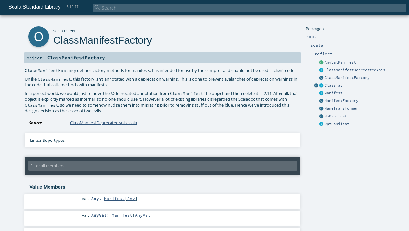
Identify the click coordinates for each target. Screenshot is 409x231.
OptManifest (337, 124)
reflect (69, 31)
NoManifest (336, 116)
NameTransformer (341, 108)
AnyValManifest (340, 62)
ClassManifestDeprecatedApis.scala (103, 122)
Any (131, 198)
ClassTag (333, 85)
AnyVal (142, 215)
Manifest (333, 93)
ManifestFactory (341, 100)
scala (58, 31)
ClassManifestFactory (347, 77)
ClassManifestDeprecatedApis (355, 70)
